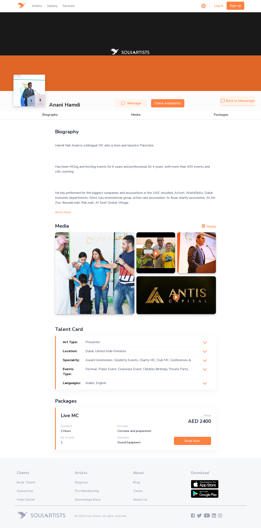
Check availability (167, 103)
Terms (138, 491)
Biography (50, 115)
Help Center (26, 500)
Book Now (192, 441)
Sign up (235, 5)
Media (135, 115)
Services (69, 6)
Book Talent (26, 482)
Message (131, 103)
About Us (140, 500)
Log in (218, 5)
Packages (221, 115)
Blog (136, 482)
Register (81, 482)
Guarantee (25, 491)
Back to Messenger (238, 101)
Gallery (52, 6)
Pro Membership (87, 491)
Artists (37, 6)
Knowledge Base (88, 500)
